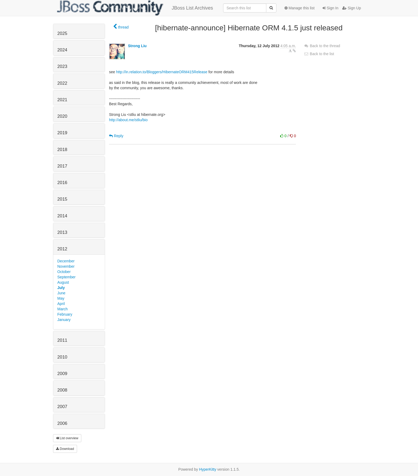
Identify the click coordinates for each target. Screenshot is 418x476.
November (66, 266)
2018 (62, 149)
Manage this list (299, 8)
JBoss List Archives (135, 8)
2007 (62, 406)
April (61, 304)
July (61, 288)
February (64, 314)
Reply (116, 136)
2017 (62, 166)
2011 (62, 340)
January (64, 320)
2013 (62, 232)
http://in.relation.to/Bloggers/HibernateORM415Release (161, 72)
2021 (62, 99)
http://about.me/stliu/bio (128, 120)
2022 (62, 83)
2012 (62, 248)
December (66, 261)
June (61, 293)
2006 (62, 423)
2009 (62, 373)
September (66, 277)
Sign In (330, 8)
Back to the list (319, 54)
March (62, 309)
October (64, 272)
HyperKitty (207, 469)
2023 (62, 66)
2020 (62, 116)
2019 (62, 132)
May (60, 298)
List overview (67, 438)
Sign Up (351, 8)
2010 (62, 357)
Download (65, 449)
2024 (62, 49)
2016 (62, 182)
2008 (62, 390)
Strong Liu (137, 46)
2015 (62, 199)
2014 (62, 215)
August (63, 282)
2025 (62, 33)
